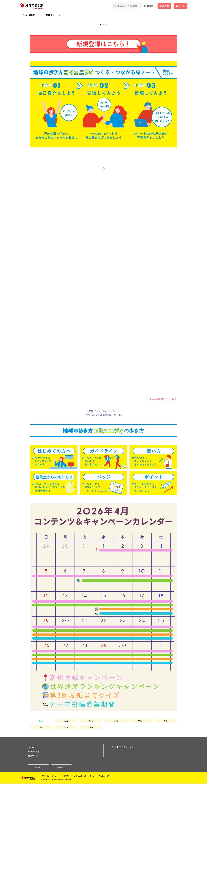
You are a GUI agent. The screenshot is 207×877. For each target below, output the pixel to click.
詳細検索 (148, 5)
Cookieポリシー (105, 869)
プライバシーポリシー (49, 869)
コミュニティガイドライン (84, 869)
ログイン (180, 5)
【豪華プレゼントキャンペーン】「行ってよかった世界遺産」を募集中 (103, 506)
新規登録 (164, 5)
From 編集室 (29, 15)
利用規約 (66, 869)
